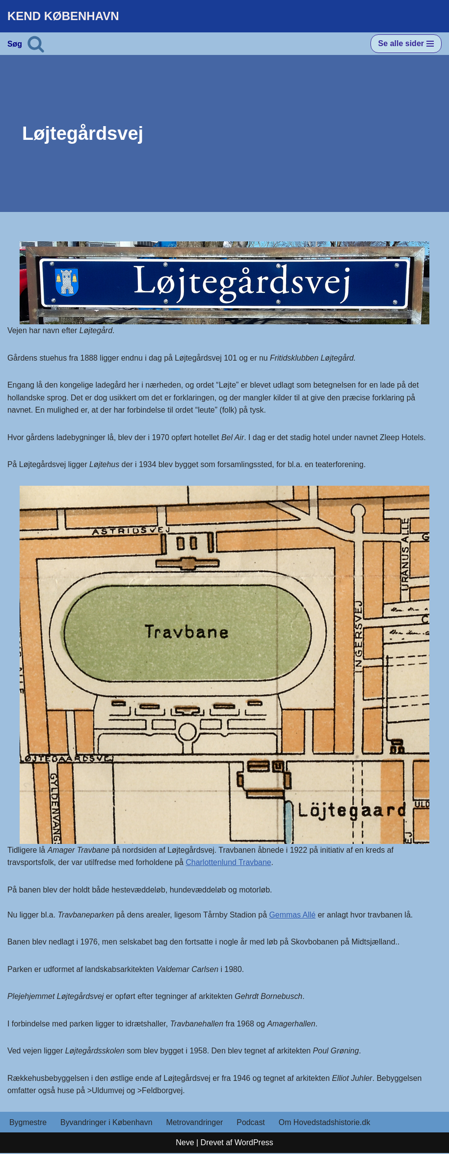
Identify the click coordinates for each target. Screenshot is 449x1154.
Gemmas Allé (294, 915)
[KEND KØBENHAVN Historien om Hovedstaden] (63, 16)
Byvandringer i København (106, 1123)
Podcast (252, 1123)
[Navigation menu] (406, 43)
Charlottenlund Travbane (230, 863)
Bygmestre (28, 1123)
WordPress (254, 1143)
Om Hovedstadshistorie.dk (326, 1123)
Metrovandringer (195, 1123)
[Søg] (36, 43)
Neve (185, 1143)
